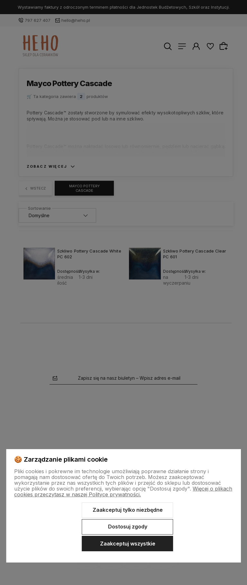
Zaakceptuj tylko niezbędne (128, 510)
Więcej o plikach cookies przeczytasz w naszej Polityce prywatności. (123, 491)
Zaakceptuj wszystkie (127, 543)
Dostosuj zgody (127, 526)
